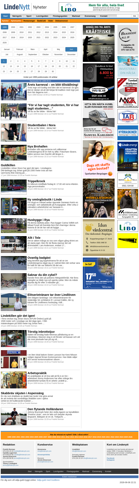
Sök (134, 16)
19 (53, 66)
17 (39, 66)
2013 (47, 32)
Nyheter (5, 21)
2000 (13, 27)
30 (53, 71)
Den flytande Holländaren (45, 409)
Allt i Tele (34, 237)
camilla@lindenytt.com (22, 454)
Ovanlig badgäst (39, 257)
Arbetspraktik (37, 373)
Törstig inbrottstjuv (41, 331)
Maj (58, 49)
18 (46, 66)
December (71, 54)
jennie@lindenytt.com (21, 458)
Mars (33, 49)
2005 (55, 27)
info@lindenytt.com (44, 451)
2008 (5, 32)
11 (74, 61)
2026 (5, 43)
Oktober (45, 54)
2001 (22, 27)
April (45, 49)
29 (46, 71)
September (32, 54)
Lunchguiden (42, 16)
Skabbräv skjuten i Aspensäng (22, 393)
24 (11, 71)
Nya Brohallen (37, 146)
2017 (5, 37)
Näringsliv (17, 16)
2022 (47, 37)
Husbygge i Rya (39, 219)
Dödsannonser (61, 21)
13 (11, 66)
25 (18, 71)
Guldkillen (8, 165)
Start (5, 16)
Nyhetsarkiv (16, 21)
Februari (19, 49)
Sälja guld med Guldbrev (48, 480)
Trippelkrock (36, 181)
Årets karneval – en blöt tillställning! (53, 84)
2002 (30, 27)
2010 (22, 32)
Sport (28, 16)
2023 (55, 37)
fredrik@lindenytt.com (22, 451)
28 (39, 71)
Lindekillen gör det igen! (18, 315)
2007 (72, 27)
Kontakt (103, 16)
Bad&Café (41, 21)
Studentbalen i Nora (41, 125)
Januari (7, 49)
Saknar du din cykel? (42, 274)
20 (60, 66)
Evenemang (90, 16)
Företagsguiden (60, 16)
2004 (47, 27)
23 (4, 71)
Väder (50, 21)
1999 (5, 27)
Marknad (76, 16)
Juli (6, 54)
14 (18, 66)
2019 (22, 37)
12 (4, 66)
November (58, 54)
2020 (30, 37)
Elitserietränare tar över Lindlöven (52, 294)
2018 (13, 37)
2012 (39, 32)
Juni (71, 49)
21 (67, 66)
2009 (13, 32)
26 (25, 71)
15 (25, 66)
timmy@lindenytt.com (10, 465)
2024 (64, 37)
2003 (39, 27)
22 (74, 66)
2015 (64, 32)
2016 (72, 32)
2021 (39, 37)
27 (32, 71)
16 (32, 66)
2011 (30, 32)
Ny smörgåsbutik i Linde (45, 199)
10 (67, 61)
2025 (72, 37)
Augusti (20, 54)
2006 (64, 27)
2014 (55, 32)
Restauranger (29, 21)
